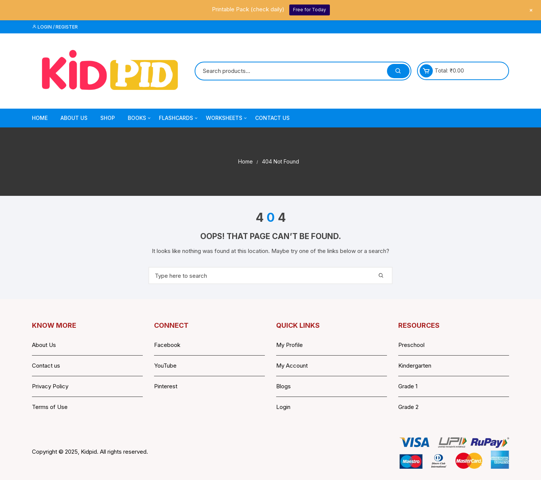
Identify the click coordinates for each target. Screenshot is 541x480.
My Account (292, 365)
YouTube (165, 365)
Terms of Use (50, 406)
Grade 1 (407, 386)
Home (40, 118)
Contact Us (272, 118)
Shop (107, 118)
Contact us (46, 365)
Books (140, 118)
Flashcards (179, 118)
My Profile (289, 344)
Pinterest (165, 386)
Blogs (283, 386)
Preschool (411, 344)
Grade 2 (408, 406)
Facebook (167, 344)
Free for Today (309, 9)
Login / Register (55, 27)
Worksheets (227, 118)
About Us (74, 118)
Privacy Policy (50, 386)
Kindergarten (414, 365)
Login (283, 406)
